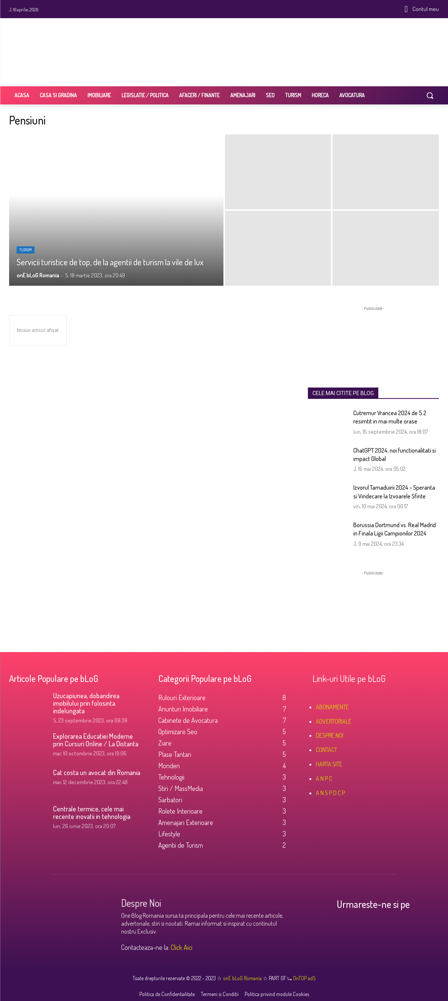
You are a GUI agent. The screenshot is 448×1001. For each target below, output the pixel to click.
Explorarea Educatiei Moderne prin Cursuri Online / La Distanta (95, 740)
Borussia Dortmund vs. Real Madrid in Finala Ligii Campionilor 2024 (394, 529)
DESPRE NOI (329, 735)
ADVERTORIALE (333, 721)
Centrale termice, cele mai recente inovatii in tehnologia (91, 812)
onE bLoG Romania (243, 978)
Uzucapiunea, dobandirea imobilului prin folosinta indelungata (86, 703)
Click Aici (181, 947)
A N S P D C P (330, 793)
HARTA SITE (329, 764)
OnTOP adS (304, 978)
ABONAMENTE (332, 707)
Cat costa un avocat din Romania (96, 772)
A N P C (324, 778)
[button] (430, 95)
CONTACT (326, 749)
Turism (25, 250)
